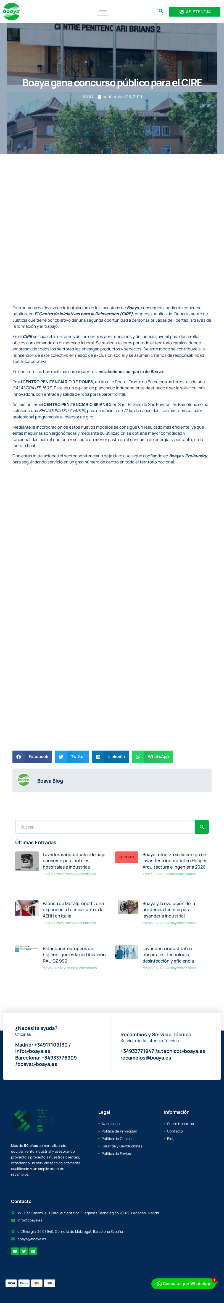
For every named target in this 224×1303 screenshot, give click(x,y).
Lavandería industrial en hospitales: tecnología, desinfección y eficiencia (168, 954)
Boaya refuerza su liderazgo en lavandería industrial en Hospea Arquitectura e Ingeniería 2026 (175, 860)
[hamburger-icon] (103, 12)
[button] (32, 757)
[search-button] (161, 11)
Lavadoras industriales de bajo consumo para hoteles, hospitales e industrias (74, 860)
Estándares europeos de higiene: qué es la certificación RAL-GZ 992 (74, 954)
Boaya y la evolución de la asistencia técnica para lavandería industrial (169, 909)
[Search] (202, 827)
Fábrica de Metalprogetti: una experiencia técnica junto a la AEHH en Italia (73, 909)
